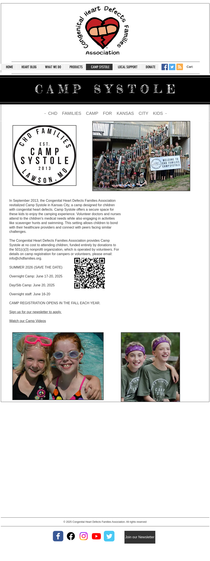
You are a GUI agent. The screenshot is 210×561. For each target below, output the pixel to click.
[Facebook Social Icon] (164, 67)
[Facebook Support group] (71, 536)
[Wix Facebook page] (58, 536)
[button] (193, 67)
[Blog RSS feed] (179, 67)
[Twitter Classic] (109, 536)
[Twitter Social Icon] (172, 67)
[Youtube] (96, 536)
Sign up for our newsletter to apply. (35, 312)
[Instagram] (83, 536)
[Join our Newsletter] (139, 537)
